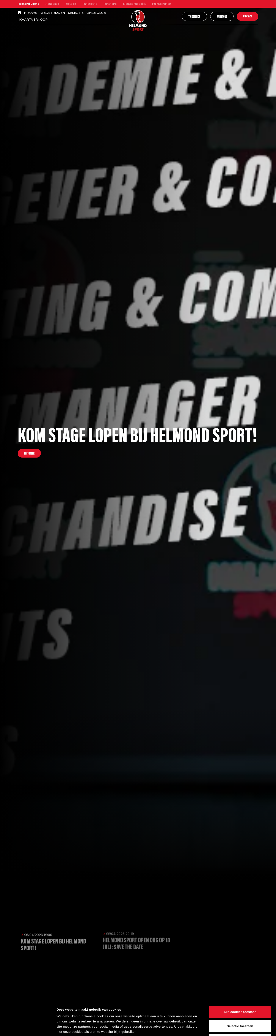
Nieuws (30, 13)
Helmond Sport (28, 4)
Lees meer (29, 453)
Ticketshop (194, 16)
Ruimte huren (161, 4)
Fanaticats (90, 4)
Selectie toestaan (240, 994)
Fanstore (110, 4)
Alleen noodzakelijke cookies (240, 1008)
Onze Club (96, 13)
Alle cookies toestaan (239, 979)
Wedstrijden (52, 13)
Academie (52, 4)
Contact (247, 16)
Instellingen (232, 1027)
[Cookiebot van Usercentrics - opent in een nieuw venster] (28, 1027)
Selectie (75, 13)
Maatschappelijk (134, 4)
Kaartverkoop (33, 20)
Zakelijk (71, 4)
